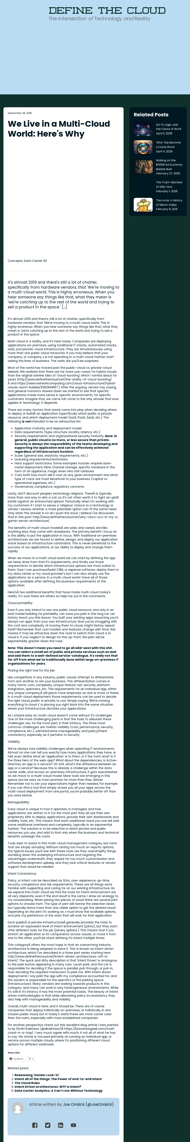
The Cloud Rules (27, 971)
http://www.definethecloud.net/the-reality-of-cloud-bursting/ (65, 268)
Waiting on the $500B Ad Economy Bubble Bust (169, 164)
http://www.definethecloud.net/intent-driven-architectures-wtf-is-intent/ (58, 847)
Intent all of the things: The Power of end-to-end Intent (58, 967)
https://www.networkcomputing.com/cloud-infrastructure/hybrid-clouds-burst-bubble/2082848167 (62, 274)
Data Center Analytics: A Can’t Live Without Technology (59, 979)
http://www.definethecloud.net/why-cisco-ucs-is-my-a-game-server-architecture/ (63, 407)
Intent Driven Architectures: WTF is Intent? (48, 975)
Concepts (15, 149)
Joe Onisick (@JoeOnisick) (88, 993)
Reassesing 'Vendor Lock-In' (37, 963)
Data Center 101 (35, 149)
